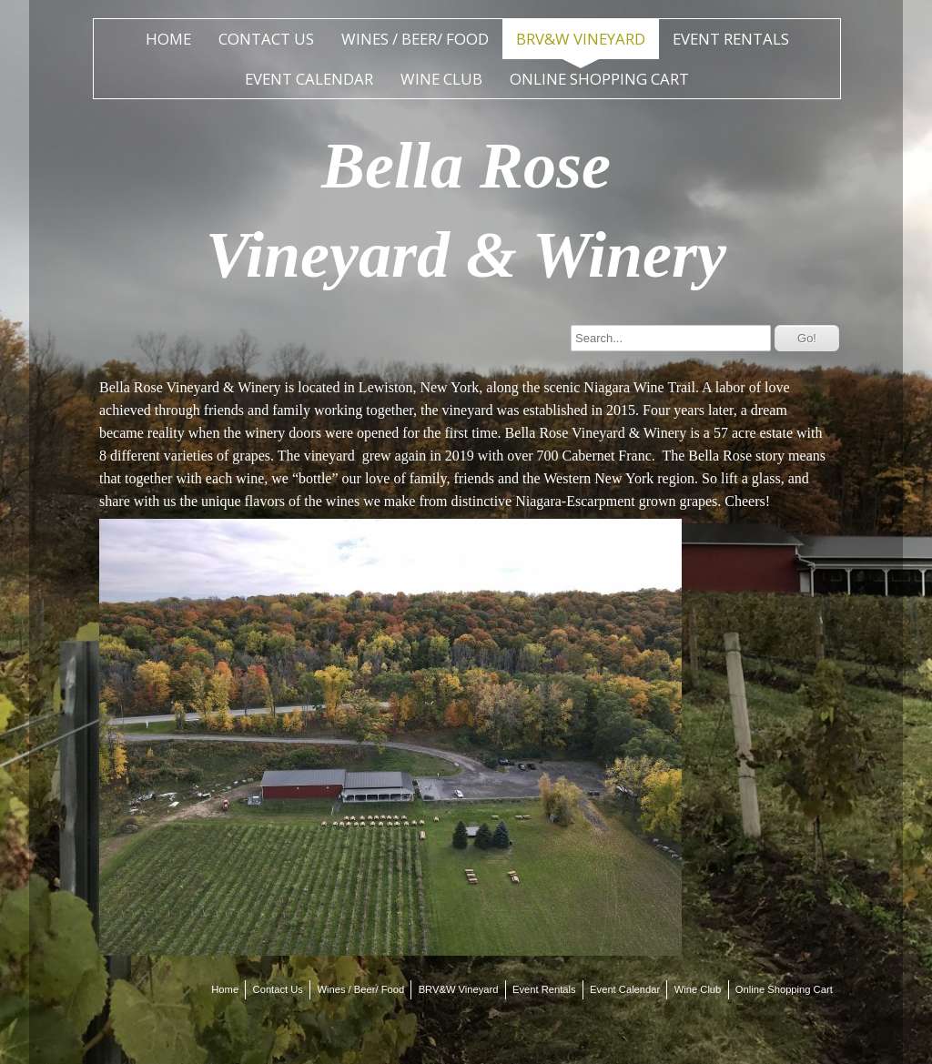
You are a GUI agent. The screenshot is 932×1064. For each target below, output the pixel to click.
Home (168, 38)
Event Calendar (309, 78)
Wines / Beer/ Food (415, 38)
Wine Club (441, 78)
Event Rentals (731, 38)
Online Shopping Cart (599, 78)
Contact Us (266, 38)
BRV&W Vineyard (580, 38)
